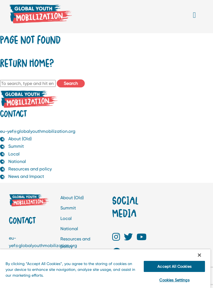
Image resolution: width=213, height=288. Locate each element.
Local (14, 154)
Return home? (27, 62)
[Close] (199, 255)
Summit (16, 146)
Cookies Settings (174, 280)
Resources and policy (30, 169)
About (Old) (20, 138)
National (17, 161)
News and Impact (26, 176)
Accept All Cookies (174, 266)
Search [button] (71, 83)
